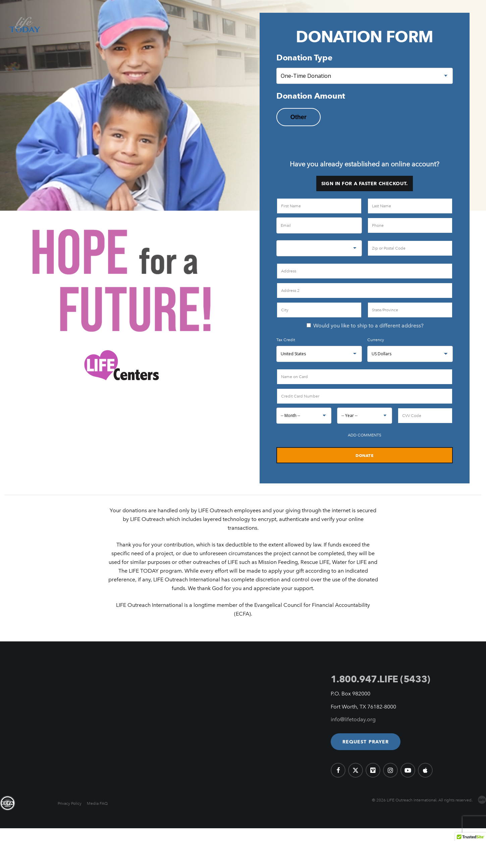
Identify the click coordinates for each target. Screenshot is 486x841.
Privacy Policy (70, 803)
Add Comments (364, 435)
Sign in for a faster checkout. (364, 183)
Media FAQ (97, 803)
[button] (366, 741)
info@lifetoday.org (353, 719)
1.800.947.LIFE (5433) (380, 679)
